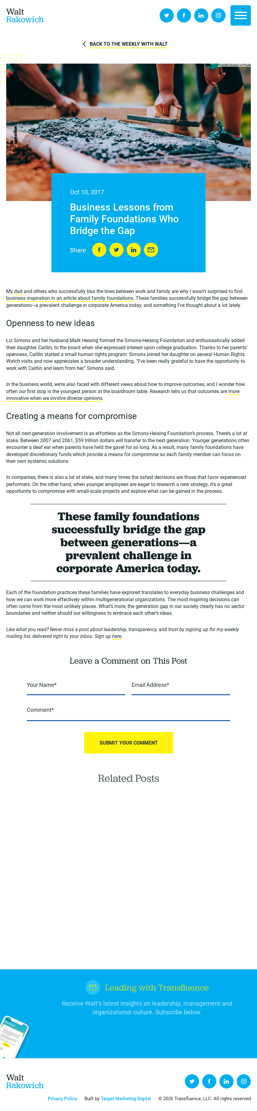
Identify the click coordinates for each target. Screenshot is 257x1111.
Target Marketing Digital (126, 1098)
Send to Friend (151, 250)
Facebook (184, 15)
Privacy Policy (62, 1098)
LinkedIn (201, 15)
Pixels (247, 65)
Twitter (167, 15)
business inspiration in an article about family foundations (69, 299)
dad (18, 291)
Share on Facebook (99, 250)
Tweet (116, 250)
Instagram (218, 15)
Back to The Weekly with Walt (129, 43)
